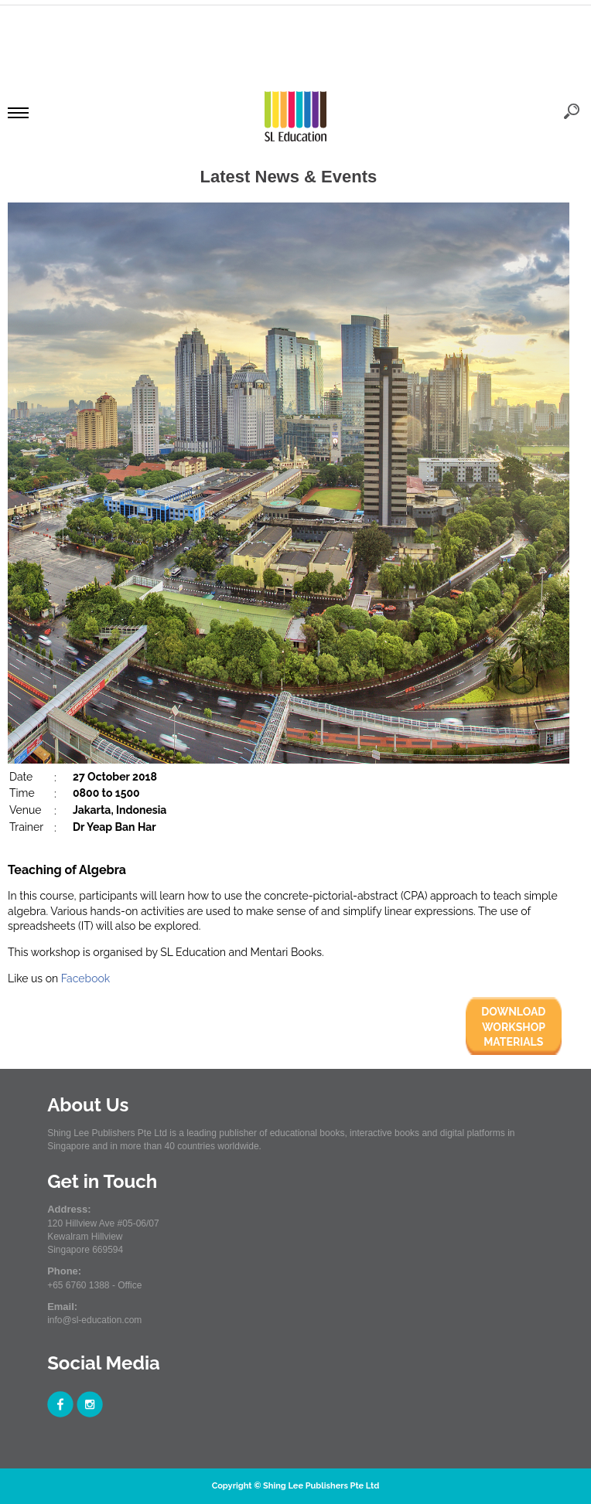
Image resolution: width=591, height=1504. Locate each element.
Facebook (86, 978)
